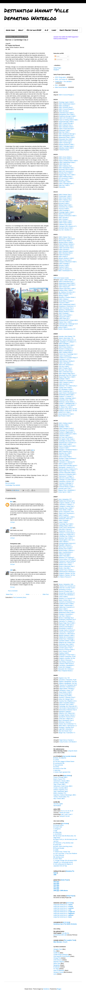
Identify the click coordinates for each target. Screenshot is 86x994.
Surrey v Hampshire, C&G (66, 584)
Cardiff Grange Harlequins (60, 954)
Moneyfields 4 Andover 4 (66, 628)
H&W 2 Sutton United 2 (65, 222)
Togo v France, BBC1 (59, 784)
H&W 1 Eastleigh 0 (64, 105)
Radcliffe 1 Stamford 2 (65, 545)
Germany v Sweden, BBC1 (60, 782)
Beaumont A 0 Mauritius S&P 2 (67, 474)
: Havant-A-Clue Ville (59, 768)
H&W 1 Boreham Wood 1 (66, 107)
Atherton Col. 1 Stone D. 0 (66, 563)
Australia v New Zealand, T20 (67, 336)
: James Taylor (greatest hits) (61, 772)
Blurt (56, 85)
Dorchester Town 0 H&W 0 (66, 169)
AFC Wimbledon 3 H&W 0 (66, 389)
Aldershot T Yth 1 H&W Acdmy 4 (68, 386)
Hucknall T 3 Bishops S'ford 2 (67, 697)
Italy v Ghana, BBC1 (59, 798)
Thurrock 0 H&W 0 (64, 208)
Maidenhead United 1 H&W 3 (67, 137)
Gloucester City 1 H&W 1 (66, 139)
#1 (64, 811)
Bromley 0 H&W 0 (64, 203)
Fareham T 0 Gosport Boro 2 (67, 533)
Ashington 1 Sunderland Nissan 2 (68, 449)
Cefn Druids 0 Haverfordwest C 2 (68, 708)
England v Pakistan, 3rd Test (67, 573)
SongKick (56, 69)
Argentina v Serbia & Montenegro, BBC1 (64, 795)
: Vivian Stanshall (58, 855)
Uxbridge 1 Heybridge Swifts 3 (67, 398)
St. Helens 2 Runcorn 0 (64, 577)
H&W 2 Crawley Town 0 (65, 368)
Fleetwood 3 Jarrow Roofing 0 (67, 561)
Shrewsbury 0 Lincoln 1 (65, 589)
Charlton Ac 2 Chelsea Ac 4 (66, 380)
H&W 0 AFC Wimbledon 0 (66, 364)
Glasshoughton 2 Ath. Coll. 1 (67, 540)
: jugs (55, 830)
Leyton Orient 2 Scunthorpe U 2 (67, 393)
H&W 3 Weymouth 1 (64, 287)
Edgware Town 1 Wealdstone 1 (67, 490)
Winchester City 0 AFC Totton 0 (68, 375)
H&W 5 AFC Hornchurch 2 (66, 171)
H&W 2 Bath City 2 (64, 318)
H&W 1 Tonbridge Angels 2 (66, 146)
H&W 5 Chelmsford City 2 (66, 281)
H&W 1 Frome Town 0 (65, 260)
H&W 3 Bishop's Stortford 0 (66, 361)
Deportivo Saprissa (58, 961)
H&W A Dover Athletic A (65, 159)
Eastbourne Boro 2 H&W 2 (66, 603)
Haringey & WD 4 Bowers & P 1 (68, 226)
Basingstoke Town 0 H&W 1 (67, 114)
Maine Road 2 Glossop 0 (65, 547)
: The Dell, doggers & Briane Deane (63, 761)
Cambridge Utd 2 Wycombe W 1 (68, 706)
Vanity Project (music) (69, 30)
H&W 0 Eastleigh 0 (64, 210)
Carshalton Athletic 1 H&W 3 (66, 640)
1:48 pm (12, 538)
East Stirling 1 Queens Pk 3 (66, 662)
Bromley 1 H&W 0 (64, 265)
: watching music (58, 857)
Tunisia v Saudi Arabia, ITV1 (61, 797)
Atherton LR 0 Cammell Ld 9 (67, 586)
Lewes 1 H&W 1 (63, 522)
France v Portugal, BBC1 (60, 777)
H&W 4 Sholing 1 (63, 219)
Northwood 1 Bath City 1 (65, 518)
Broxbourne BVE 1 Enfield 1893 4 (68, 320)
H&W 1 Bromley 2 (64, 217)
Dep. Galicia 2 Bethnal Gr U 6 (67, 340)
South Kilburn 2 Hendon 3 (66, 301)
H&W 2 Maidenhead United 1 (67, 162)
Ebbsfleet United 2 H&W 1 (66, 246)
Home (27, 594)
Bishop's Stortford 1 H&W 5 (66, 258)
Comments (58, 59)
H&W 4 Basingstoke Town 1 (66, 135)
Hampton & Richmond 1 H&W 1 (68, 434)
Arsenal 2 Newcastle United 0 (67, 472)
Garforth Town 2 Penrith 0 (66, 570)
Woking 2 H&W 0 (63, 295)
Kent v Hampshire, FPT (65, 499)
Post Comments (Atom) (19, 597)
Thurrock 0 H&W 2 (64, 435)
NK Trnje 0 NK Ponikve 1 (66, 437)
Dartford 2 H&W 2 (64, 267)
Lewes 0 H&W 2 (63, 596)
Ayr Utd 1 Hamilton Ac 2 (65, 230)
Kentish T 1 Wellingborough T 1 (68, 403)
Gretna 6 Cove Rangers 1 (66, 626)
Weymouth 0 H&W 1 (64, 317)
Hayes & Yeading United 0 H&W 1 (68, 120)
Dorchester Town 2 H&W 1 (66, 704)
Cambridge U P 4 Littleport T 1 (67, 342)
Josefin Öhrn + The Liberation (63, 81)
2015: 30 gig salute (60, 77)
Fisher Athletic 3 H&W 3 (65, 510)
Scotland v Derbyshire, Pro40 (67, 656)
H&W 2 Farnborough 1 (65, 142)
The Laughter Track (70, 940)
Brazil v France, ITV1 (59, 779)
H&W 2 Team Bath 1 (65, 363)
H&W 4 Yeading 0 (64, 515)
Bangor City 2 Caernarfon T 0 (67, 732)
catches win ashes (64, 812)
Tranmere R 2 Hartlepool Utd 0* (68, 685)
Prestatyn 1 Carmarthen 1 (66, 614)
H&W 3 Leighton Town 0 (65, 463)
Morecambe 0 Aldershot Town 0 (68, 710)
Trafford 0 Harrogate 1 (65, 554)
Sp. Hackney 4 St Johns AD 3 (67, 292)
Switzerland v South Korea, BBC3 (62, 786)
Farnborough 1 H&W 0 (65, 196)
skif (11, 528)
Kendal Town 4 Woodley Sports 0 (68, 465)
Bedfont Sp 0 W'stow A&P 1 (67, 501)
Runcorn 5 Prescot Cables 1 (67, 649)
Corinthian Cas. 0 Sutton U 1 (67, 536)
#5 (72, 811)
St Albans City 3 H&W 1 (65, 695)
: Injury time (56, 770)
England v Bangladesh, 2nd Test (68, 681)
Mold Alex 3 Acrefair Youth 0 (67, 588)
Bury (54, 951)
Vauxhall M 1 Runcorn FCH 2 (67, 717)
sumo (55, 974)
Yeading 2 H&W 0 (64, 653)
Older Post (46, 594)
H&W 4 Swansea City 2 (65, 451)
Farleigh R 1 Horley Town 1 (67, 506)
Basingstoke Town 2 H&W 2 (66, 345)
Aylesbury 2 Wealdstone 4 (66, 310)
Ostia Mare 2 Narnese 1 (65, 529)
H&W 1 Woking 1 (64, 299)
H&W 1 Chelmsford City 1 (66, 372)
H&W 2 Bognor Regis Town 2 (67, 373)
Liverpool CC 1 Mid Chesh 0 (67, 633)
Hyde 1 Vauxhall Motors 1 (66, 552)
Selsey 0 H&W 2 (62, 327)
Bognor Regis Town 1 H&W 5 (67, 377)
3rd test (67, 816)
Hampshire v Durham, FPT (66, 481)
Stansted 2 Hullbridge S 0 (66, 483)
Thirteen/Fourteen (64, 149)
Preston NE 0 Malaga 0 (64, 667)
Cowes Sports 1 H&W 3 (64, 492)
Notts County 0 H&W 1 (65, 456)
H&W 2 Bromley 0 (64, 249)
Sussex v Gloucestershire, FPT (67, 329)
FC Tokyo (56, 968)
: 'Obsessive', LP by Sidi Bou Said (63, 843)
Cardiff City (56, 953)
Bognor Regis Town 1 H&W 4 (67, 174)
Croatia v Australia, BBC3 (60, 788)
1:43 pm (12, 522)
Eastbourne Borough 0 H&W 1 (67, 116)
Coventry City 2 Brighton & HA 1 (68, 701)
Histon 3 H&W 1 (63, 609)
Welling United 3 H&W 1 (65, 205)
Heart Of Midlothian (58, 970)
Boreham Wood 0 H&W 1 (66, 228)
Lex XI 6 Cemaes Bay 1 (65, 694)
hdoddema (46, 989)
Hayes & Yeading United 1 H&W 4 (68, 160)
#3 (68, 811)
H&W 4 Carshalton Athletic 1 (67, 703)
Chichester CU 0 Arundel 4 (66, 430)
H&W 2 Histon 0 (63, 256)
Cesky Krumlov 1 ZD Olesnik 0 (67, 742)
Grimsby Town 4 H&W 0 (65, 173)
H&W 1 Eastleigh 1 (64, 520)
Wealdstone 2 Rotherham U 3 (67, 306)
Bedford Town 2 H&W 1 (65, 564)
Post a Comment (12, 591)
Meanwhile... (62, 187)
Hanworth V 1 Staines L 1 (66, 504)
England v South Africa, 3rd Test (68, 409)
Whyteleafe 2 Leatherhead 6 (67, 239)
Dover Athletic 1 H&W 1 (65, 221)
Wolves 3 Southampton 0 (66, 350)
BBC (32, 450)
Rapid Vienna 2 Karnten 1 (66, 740)
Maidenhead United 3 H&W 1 (67, 612)
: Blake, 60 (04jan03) (59, 758)
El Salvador (56, 967)
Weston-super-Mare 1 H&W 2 (67, 288)
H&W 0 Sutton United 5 (65, 141)
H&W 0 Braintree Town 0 (66, 485)
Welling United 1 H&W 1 (66, 526)
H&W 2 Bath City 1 (64, 164)
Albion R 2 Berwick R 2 (65, 269)
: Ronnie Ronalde (58, 848)
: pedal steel (57, 844)
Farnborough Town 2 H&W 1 (67, 517)
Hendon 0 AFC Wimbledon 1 (67, 595)
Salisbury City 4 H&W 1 (65, 224)
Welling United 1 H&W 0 (66, 290)
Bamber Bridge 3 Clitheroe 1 (66, 550)
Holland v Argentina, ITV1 (60, 789)
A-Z (46, 30)
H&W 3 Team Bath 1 (64, 555)
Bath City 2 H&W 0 (64, 185)
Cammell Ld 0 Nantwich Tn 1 (67, 602)
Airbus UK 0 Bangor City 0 (66, 699)
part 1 (63, 814)
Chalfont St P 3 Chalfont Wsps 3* (68, 357)
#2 (66, 811)
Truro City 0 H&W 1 (64, 201)
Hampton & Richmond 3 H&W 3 (67, 215)
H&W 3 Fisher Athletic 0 (65, 347)
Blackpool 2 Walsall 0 (65, 711)
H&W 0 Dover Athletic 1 (65, 198)
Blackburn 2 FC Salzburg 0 (66, 557)
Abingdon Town (57, 949)
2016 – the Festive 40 (61, 79)
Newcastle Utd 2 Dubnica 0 (65, 669)
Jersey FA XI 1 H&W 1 (64, 412)
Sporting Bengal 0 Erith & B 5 (67, 543)
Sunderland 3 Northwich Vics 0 (67, 619)
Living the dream (72, 751)
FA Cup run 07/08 (34, 30)
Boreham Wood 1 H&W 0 (66, 242)
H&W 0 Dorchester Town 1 (66, 308)
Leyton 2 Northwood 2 (65, 356)
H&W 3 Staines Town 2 (65, 194)
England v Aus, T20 (64, 678)
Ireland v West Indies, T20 (66, 338)
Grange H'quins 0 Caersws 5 (67, 630)
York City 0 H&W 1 (64, 460)
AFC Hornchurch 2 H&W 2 (66, 178)
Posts (57, 56)
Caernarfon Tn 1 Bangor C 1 (66, 621)
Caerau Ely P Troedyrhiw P (66, 632)
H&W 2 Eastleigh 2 (64, 263)
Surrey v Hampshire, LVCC (66, 511)
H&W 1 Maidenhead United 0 (67, 304)
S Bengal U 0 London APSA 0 (67, 479)
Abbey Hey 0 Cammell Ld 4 (66, 607)
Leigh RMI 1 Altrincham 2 (66, 729)
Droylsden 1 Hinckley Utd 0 (66, 727)
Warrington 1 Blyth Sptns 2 (66, 625)
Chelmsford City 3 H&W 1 (66, 207)
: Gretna (56, 766)
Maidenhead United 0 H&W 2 (67, 283)
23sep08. (60, 942)
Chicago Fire (57, 958)
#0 (62, 811)
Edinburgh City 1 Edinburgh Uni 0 (68, 324)
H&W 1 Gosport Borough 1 (66, 123)
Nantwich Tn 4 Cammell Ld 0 (67, 598)
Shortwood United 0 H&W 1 (66, 394)
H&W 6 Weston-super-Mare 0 (67, 285)
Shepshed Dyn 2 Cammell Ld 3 (67, 442)
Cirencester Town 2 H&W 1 (66, 644)
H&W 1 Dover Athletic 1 (65, 157)
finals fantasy (67, 775)
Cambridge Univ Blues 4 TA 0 (67, 441)
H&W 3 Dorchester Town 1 (66, 247)
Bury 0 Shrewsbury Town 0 (66, 720)
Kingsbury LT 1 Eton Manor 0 (67, 405)
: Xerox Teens (57, 858)
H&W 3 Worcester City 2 (65, 294)
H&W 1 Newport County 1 (66, 382)
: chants (56, 759)
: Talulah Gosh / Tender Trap (61, 851)
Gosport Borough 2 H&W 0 (66, 121)
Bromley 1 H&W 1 (64, 180)
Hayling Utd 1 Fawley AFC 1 (67, 534)
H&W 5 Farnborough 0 (65, 214)
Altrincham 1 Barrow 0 (65, 722)
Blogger (59, 989)
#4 (70, 811)
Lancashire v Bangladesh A (66, 665)
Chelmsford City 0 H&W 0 (66, 113)
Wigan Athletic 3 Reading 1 (66, 688)
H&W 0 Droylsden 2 (64, 255)
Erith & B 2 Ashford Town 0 (66, 478)
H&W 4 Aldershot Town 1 (66, 125)
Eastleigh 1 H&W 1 (64, 426)
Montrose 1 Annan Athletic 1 (67, 402)
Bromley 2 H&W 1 (64, 425)
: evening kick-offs (58, 763)
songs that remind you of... (62, 904)
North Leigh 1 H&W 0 (65, 182)
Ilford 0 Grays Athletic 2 (65, 240)
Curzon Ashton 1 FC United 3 (67, 559)
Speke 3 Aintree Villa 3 (65, 600)
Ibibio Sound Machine (61, 87)
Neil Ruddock (57, 805)
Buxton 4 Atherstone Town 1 (67, 566)
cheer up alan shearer (68, 756)
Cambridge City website (12, 485)
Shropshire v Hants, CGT (66, 690)
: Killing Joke (57, 832)
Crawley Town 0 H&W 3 (65, 387)
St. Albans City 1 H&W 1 (66, 407)
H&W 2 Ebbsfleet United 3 (66, 251)
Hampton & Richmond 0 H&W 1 (68, 262)
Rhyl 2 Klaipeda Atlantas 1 (65, 670)
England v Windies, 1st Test (67, 503)
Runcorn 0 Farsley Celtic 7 (66, 591)
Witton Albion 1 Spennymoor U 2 (68, 725)
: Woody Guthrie (58, 825)
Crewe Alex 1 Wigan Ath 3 (66, 718)
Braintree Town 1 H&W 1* (66, 508)
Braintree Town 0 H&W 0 (66, 538)
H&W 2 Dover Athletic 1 (65, 315)
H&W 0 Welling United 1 (66, 176)
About (20, 30)
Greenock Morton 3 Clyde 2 (66, 486)
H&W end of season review (61, 278)
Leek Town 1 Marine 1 (65, 616)
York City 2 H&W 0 (64, 366)
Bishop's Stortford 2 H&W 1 (66, 144)
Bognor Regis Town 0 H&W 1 (67, 623)
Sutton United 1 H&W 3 (65, 444)
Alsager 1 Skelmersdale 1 (66, 605)
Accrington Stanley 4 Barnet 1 (67, 715)
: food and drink (58, 765)
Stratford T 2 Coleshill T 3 (66, 396)
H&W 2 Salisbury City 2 (65, 166)
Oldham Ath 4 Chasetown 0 (66, 637)
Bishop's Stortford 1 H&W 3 (66, 635)
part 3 (70, 814)
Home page (10, 30)
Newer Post (9, 594)
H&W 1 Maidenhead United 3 (67, 104)
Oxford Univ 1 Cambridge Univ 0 (68, 354)
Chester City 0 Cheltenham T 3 (67, 724)
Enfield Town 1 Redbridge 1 (66, 639)
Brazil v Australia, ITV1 (59, 793)
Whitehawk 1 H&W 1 (65, 130)
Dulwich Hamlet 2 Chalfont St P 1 (68, 469)
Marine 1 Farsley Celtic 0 (66, 610)
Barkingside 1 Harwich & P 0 (67, 467)
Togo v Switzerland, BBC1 (60, 791)
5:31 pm (12, 587)
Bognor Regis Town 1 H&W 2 (67, 471)
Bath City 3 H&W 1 (64, 132)
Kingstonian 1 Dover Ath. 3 (66, 531)
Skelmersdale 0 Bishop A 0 (66, 646)
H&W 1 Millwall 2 (63, 541)
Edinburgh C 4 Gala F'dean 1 (67, 655)
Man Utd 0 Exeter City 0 (65, 731)
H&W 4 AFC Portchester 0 (66, 118)
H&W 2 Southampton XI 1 (65, 270)
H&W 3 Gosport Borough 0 (66, 128)
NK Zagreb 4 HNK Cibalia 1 (67, 439)
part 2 (66, 814)
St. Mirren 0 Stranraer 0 (65, 660)
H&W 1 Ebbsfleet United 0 (66, 127)
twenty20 (62, 816)
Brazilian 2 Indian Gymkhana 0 (67, 458)
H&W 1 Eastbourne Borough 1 (67, 134)
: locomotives (57, 834)
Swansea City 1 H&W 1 (65, 453)
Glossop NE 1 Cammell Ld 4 (67, 593)
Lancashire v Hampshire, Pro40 (67, 680)
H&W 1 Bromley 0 (64, 111)
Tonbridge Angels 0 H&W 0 (66, 102)
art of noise (65, 823)
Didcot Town (56, 963)
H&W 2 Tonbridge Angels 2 (66, 183)
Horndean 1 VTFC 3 (64, 359)
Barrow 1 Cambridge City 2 (66, 618)
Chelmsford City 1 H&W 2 (66, 400)
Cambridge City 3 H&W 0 (66, 524)
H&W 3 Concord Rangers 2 (66, 95)
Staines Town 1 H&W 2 (65, 322)
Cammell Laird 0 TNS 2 (64, 488)
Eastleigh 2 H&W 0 (64, 379)
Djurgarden (56, 965)
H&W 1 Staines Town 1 (65, 237)
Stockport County (58, 972)
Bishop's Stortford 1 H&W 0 (66, 311)
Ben (11, 501)
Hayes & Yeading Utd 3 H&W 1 (67, 446)
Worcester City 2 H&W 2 (65, 370)
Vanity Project (57, 68)
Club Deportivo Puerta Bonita (61, 956)
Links (54, 30)
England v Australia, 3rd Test (67, 658)
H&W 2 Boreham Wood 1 (66, 253)
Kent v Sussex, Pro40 (65, 651)
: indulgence (57, 829)
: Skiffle (55, 850)
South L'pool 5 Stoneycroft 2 (67, 527)
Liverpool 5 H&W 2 (64, 448)
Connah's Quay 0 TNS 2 (66, 647)
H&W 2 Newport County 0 (66, 428)
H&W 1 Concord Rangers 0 (66, 109)
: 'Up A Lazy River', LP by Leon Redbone (65, 853)
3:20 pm (12, 564)
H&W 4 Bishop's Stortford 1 (66, 244)
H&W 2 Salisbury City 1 (65, 200)
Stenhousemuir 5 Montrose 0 (67, 571)
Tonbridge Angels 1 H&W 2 (66, 212)
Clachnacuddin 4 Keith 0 (66, 325)
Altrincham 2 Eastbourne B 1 (67, 687)
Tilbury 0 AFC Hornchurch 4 (66, 513)
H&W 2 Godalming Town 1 (66, 391)
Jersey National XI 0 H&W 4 (66, 414)
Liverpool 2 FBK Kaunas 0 (66, 663)
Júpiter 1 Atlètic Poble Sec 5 (67, 280)
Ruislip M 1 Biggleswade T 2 (67, 432)
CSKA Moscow (57, 960)
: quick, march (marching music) (62, 846)
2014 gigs (56, 881)
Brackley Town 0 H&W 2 (65, 548)
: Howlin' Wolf (57, 827)
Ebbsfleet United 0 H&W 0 (66, 148)
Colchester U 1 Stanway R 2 (67, 462)
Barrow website (10, 483)
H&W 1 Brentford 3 (64, 384)
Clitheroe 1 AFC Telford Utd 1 (67, 713)
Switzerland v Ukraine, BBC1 (61, 781)
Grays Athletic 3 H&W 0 (65, 692)
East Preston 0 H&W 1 (64, 416)
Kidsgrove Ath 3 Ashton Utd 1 (67, 642)
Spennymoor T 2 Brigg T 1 (66, 476)
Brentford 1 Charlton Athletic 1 (67, 297)
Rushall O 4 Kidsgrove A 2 (66, 349)
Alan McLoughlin (58, 804)
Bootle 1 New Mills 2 (64, 568)
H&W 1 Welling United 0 (65, 352)
